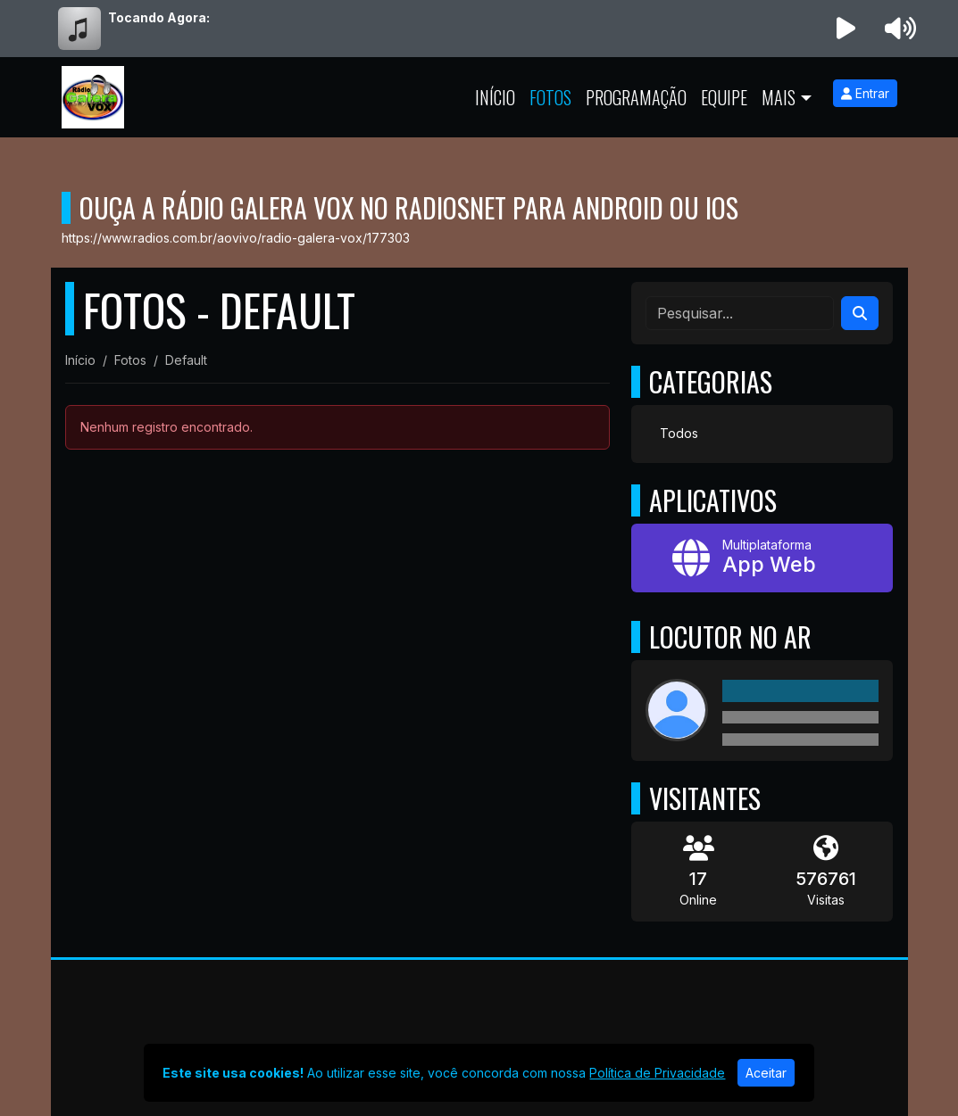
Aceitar (766, 1072)
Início (495, 97)
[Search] (860, 313)
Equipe (724, 97)
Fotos (550, 97)
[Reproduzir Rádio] (845, 28)
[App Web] (762, 558)
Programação (636, 97)
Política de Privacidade (657, 1072)
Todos (679, 433)
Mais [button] (779, 97)
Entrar (865, 93)
